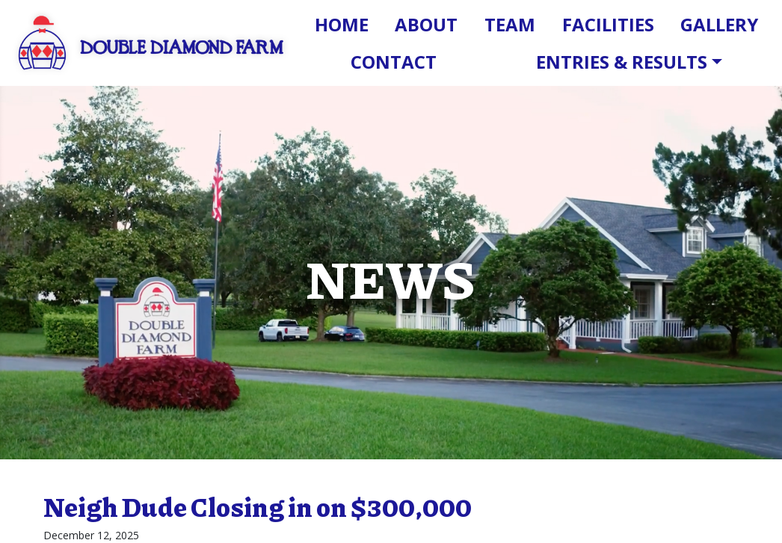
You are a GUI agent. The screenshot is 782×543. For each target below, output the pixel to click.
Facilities (608, 24)
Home (342, 24)
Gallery (719, 24)
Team (509, 24)
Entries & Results (621, 61)
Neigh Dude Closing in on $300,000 (257, 506)
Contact (394, 61)
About (426, 24)
